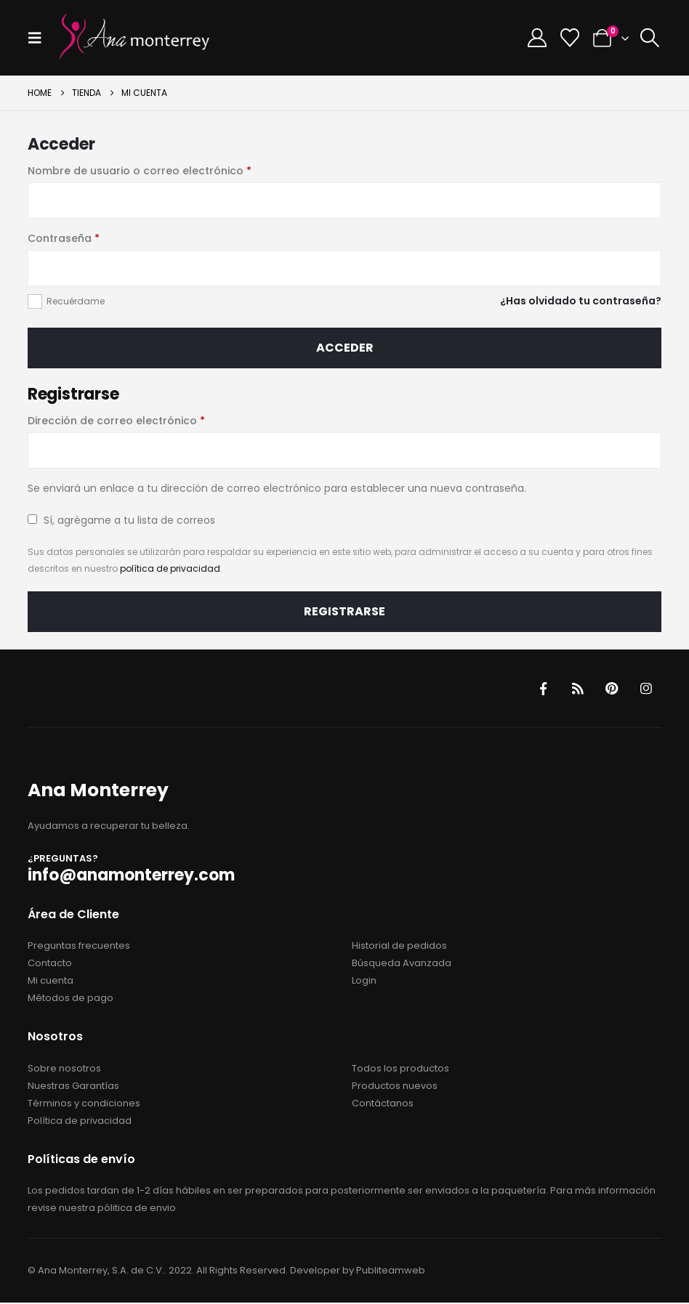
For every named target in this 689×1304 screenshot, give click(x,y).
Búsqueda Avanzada (401, 964)
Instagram (645, 688)
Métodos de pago (70, 999)
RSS (575, 688)
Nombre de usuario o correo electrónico (170, 170)
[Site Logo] (134, 38)
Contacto (50, 964)
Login (364, 982)
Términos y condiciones (84, 1104)
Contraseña (94, 238)
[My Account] (536, 37)
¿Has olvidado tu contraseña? (580, 300)
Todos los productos (400, 1069)
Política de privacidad (80, 1121)
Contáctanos (383, 1104)
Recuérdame (76, 301)
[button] (39, 37)
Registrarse (344, 611)
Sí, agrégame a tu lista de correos (121, 520)
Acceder (345, 347)
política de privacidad (170, 568)
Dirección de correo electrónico (146, 420)
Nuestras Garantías (73, 1086)
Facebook (540, 688)
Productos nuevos (395, 1086)
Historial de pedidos (399, 947)
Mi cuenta (50, 982)
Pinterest (610, 688)
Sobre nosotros (64, 1069)
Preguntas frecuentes (79, 947)
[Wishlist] (569, 37)
